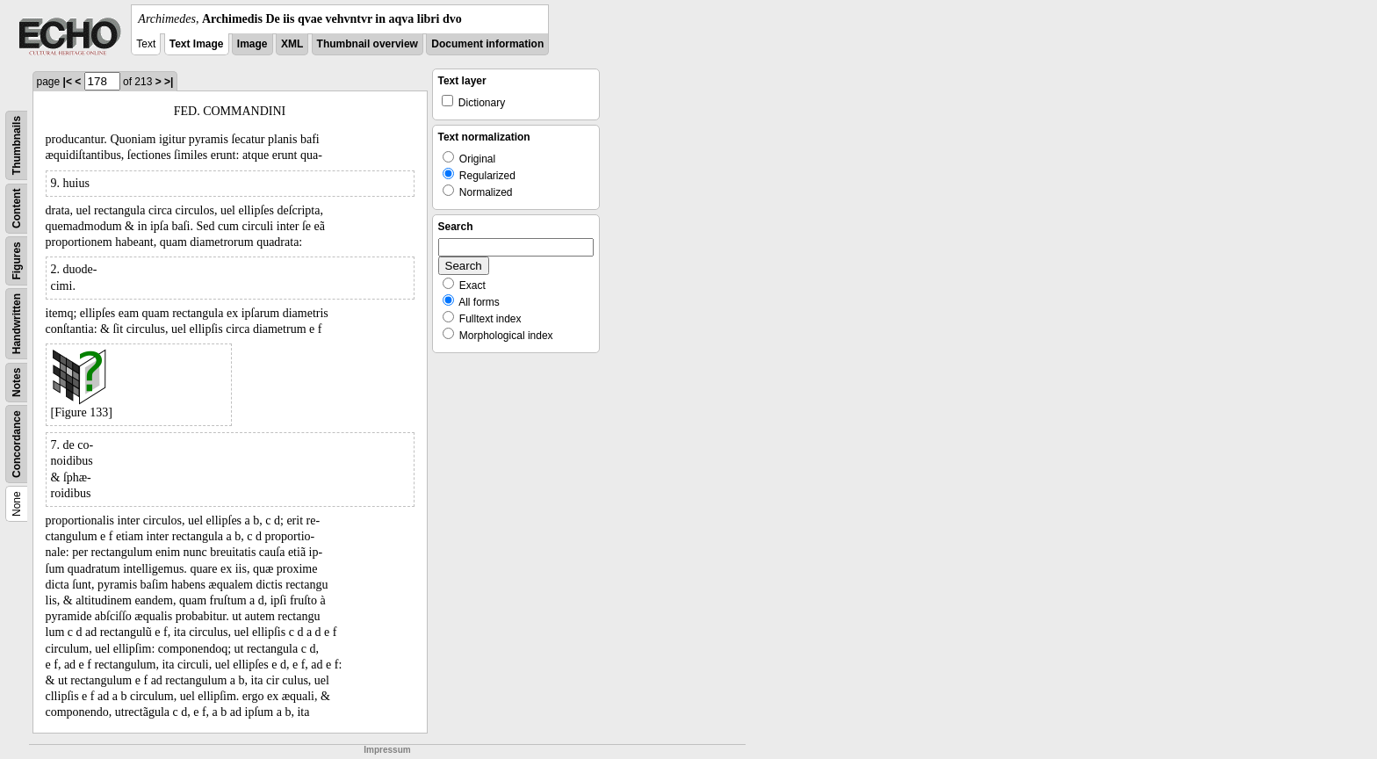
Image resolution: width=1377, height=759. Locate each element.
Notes (17, 382)
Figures (17, 260)
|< (67, 82)
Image (252, 44)
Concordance (17, 444)
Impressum (387, 750)
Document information (487, 44)
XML (292, 44)
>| (168, 82)
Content (17, 208)
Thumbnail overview (367, 44)
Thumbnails (17, 145)
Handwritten (17, 323)
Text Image (196, 44)
